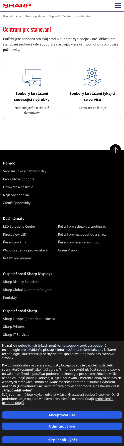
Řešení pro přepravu (18, 258)
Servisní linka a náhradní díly (24, 171)
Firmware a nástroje (18, 187)
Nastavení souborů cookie (88, 394)
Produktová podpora (19, 179)
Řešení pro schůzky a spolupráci (82, 226)
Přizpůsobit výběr (62, 440)
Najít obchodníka (16, 195)
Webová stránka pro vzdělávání (26, 250)
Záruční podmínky (16, 202)
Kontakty (10, 297)
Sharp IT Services (16, 334)
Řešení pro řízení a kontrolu (79, 242)
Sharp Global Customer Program (27, 289)
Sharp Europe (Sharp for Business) (29, 318)
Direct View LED (14, 234)
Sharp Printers (14, 326)
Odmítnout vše (62, 426)
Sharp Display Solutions (21, 281)
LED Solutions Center (19, 226)
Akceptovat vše (62, 415)
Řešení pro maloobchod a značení (83, 234)
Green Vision (67, 250)
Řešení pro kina (14, 242)
